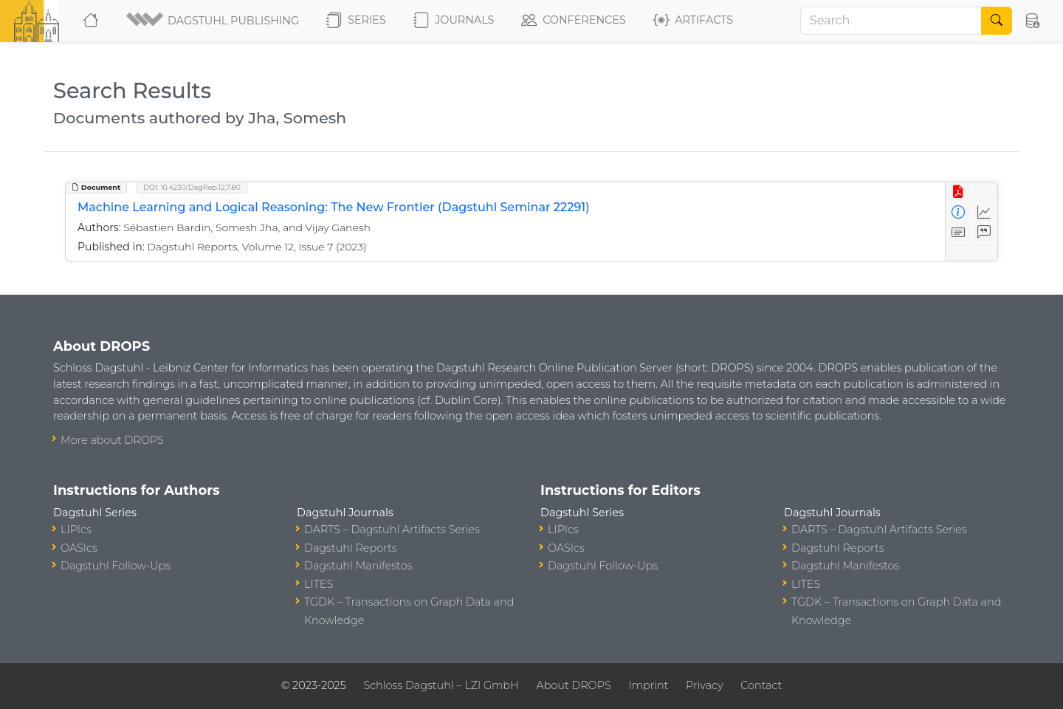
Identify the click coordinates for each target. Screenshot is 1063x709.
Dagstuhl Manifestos (358, 565)
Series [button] (356, 21)
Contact (761, 685)
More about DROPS (112, 440)
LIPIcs (76, 529)
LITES (318, 584)
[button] (213, 21)
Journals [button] (453, 21)
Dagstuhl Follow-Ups (116, 565)
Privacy (704, 685)
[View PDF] (958, 192)
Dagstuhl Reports (350, 548)
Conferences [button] (573, 21)
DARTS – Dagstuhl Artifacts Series (392, 529)
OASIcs (79, 548)
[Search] (891, 21)
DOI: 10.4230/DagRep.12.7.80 (192, 187)
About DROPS (573, 685)
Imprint (648, 685)
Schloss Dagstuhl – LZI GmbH (440, 685)
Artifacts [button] (693, 21)
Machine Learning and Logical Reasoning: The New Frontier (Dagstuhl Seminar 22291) (334, 207)
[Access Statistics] (984, 212)
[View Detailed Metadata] (958, 212)
